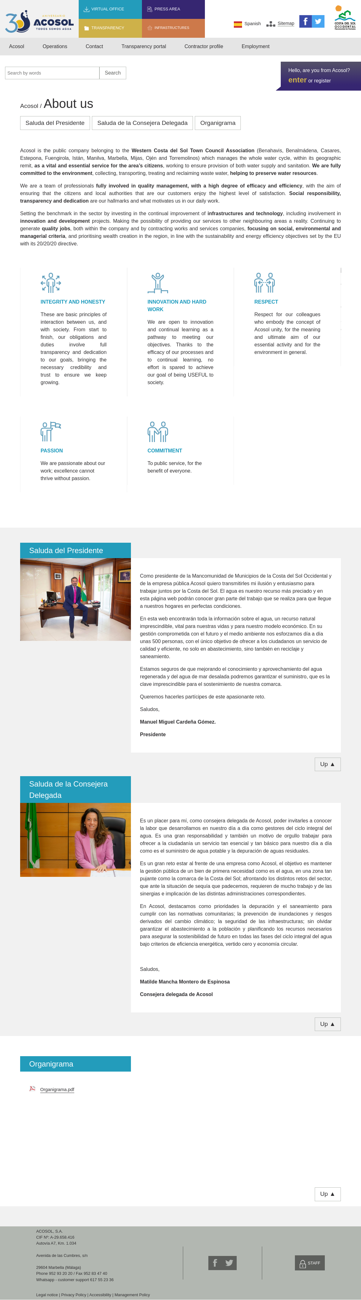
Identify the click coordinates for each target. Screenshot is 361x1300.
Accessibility (100, 1294)
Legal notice (47, 1294)
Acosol (16, 46)
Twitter (318, 21)
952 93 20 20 (61, 1273)
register (322, 80)
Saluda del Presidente (55, 123)
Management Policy (132, 1294)
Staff (314, 1263)
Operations (54, 46)
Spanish (253, 23)
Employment (256, 46)
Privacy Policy (73, 1294)
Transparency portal (143, 46)
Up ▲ (328, 764)
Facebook (305, 21)
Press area (167, 9)
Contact (94, 46)
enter (297, 80)
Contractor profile (203, 46)
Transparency (107, 27)
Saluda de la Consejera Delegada (142, 123)
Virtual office (107, 9)
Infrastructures (172, 28)
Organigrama (217, 123)
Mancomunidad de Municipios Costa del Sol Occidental (345, 17)
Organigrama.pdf (57, 1089)
